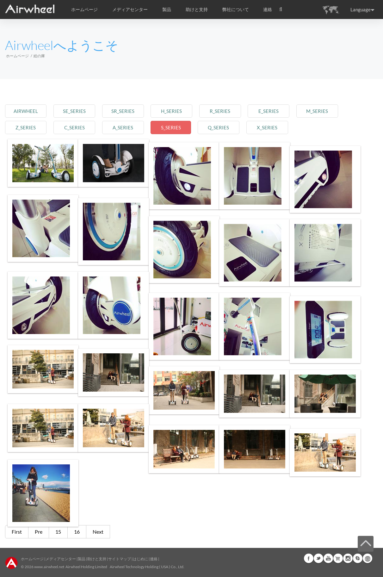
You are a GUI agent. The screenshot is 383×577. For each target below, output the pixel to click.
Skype (357, 558)
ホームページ (84, 9)
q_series (239, 127)
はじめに (140, 558)
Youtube (328, 558)
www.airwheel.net (49, 566)
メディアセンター (61, 558)
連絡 (267, 9)
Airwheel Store (338, 558)
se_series (80, 111)
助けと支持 (197, 9)
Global (367, 558)
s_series (186, 127)
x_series (292, 127)
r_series (239, 111)
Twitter (318, 558)
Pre (38, 532)
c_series (80, 127)
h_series (186, 111)
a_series (133, 127)
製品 (166, 9)
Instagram (348, 558)
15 (58, 532)
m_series (345, 111)
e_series (292, 111)
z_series (27, 127)
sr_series (133, 111)
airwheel (27, 111)
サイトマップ (119, 558)
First (17, 532)
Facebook (308, 558)
